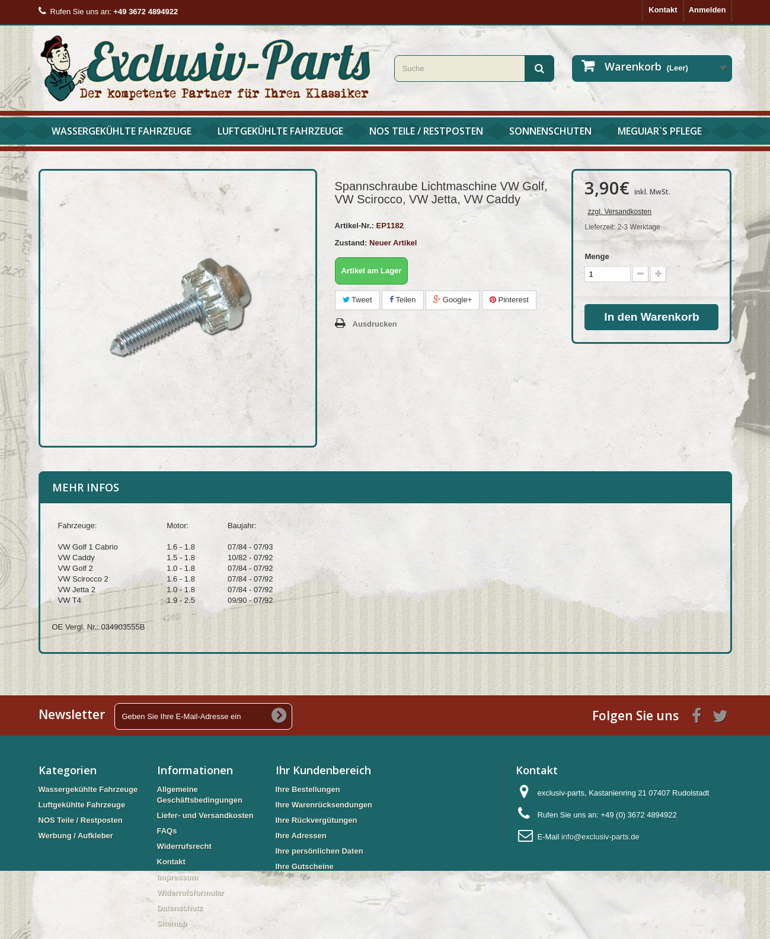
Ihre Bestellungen (308, 789)
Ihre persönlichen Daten (319, 851)
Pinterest (509, 299)
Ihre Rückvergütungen (316, 820)
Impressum (177, 877)
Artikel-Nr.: (354, 225)
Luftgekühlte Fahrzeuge (280, 131)
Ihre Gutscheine (305, 866)
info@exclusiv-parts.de (600, 836)
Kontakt (662, 9)
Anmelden (707, 9)
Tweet (357, 299)
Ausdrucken (375, 324)
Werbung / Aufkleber (76, 835)
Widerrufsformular (190, 892)
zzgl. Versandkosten (619, 211)
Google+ (452, 299)
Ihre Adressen (301, 835)
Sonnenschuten (550, 131)
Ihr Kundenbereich (323, 770)
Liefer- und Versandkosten (205, 815)
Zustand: (351, 242)
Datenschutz (180, 907)
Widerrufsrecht (184, 846)
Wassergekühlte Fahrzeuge (121, 131)
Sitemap (172, 923)
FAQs (167, 830)
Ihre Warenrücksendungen (324, 804)
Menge (596, 256)
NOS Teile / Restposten (426, 131)
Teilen (402, 299)
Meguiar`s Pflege (660, 131)
